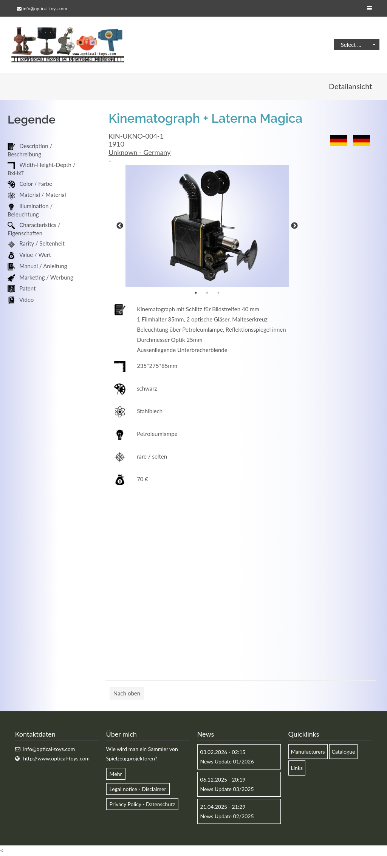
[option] (207, 226)
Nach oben (126, 693)
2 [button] (207, 293)
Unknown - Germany (139, 152)
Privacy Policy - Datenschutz (142, 804)
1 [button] (196, 293)
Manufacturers (308, 752)
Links (297, 768)
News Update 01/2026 (227, 762)
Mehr (116, 774)
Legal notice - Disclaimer (138, 789)
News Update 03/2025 (227, 789)
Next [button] (294, 226)
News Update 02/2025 (227, 816)
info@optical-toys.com (45, 8)
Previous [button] (120, 226)
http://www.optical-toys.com (56, 759)
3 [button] (218, 293)
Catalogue (343, 752)
